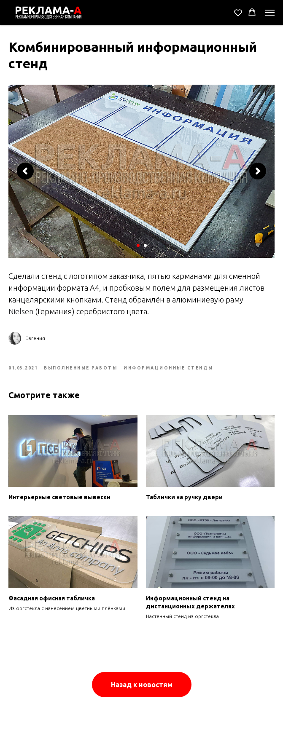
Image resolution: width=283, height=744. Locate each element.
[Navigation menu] (270, 13)
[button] (238, 12)
